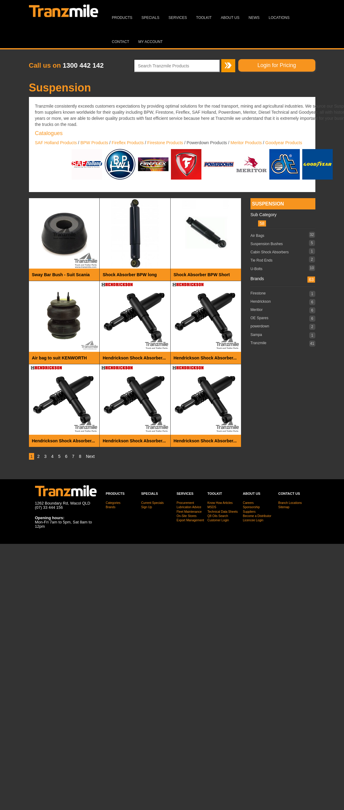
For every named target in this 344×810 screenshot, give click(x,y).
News (254, 18)
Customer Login (218, 520)
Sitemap (283, 507)
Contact (120, 42)
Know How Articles (220, 503)
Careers (248, 503)
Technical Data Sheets (222, 511)
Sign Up (146, 507)
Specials (150, 18)
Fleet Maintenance (189, 511)
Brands (110, 507)
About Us (230, 18)
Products (122, 18)
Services (177, 18)
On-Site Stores (187, 516)
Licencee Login (253, 520)
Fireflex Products (128, 142)
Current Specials (152, 503)
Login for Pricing (276, 65)
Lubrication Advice (189, 507)
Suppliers (249, 511)
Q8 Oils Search (217, 516)
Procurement (185, 503)
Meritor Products (246, 142)
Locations (279, 18)
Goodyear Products (284, 142)
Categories (113, 503)
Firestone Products (165, 142)
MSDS (211, 507)
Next (90, 456)
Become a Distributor (257, 516)
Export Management (190, 520)
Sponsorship (251, 507)
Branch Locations (290, 503)
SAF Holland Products (56, 142)
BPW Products (94, 142)
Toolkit (204, 18)
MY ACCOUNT (150, 42)
